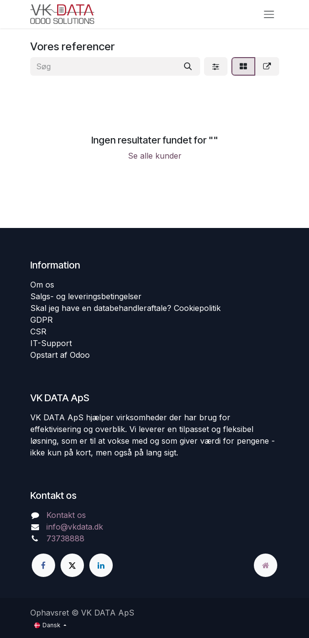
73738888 (65, 538)
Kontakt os (66, 515)
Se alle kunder (155, 156)
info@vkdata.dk (74, 527)
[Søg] (188, 66)
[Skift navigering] (269, 14)
